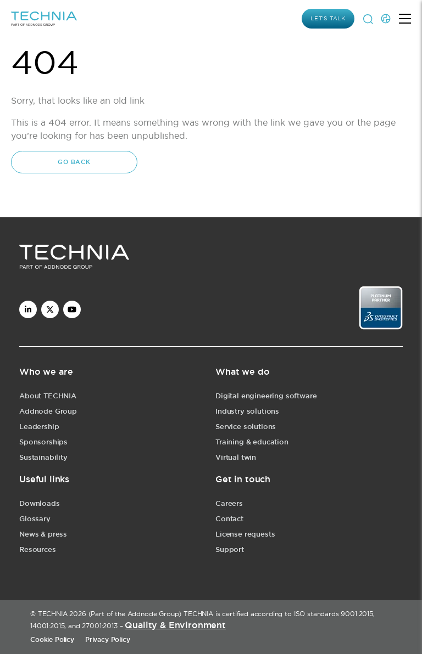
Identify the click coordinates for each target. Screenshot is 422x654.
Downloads (39, 503)
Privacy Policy (107, 639)
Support (229, 549)
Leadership (39, 426)
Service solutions (245, 426)
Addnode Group (48, 411)
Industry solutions (247, 411)
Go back (74, 162)
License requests (245, 534)
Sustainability (43, 457)
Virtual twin (235, 457)
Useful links (44, 479)
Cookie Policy (52, 639)
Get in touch (242, 479)
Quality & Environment (175, 625)
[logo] (211, 259)
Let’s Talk (328, 18)
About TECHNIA (47, 396)
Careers (229, 503)
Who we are (46, 371)
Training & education (251, 442)
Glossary (35, 518)
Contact (229, 518)
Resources (37, 549)
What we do (242, 371)
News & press (43, 534)
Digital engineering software (266, 396)
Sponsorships (43, 442)
